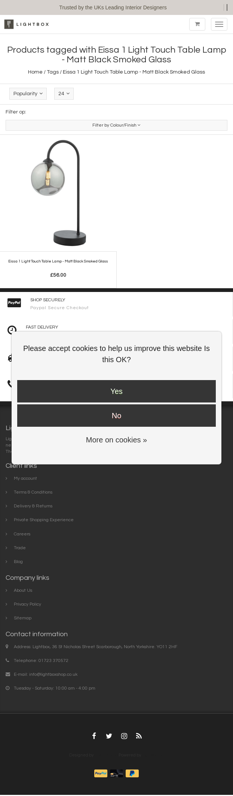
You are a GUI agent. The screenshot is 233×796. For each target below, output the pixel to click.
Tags (53, 72)
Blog (18, 561)
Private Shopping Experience (44, 519)
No (117, 415)
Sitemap (22, 618)
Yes (116, 391)
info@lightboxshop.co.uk (53, 674)
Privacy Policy (27, 604)
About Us (23, 590)
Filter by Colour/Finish (116, 125)
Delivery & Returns (33, 506)
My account (25, 478)
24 (64, 93)
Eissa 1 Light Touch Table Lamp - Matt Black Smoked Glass (134, 72)
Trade (20, 547)
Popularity (28, 93)
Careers (22, 534)
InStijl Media (106, 755)
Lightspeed (153, 755)
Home (35, 72)
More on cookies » (116, 440)
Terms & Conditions (33, 492)
